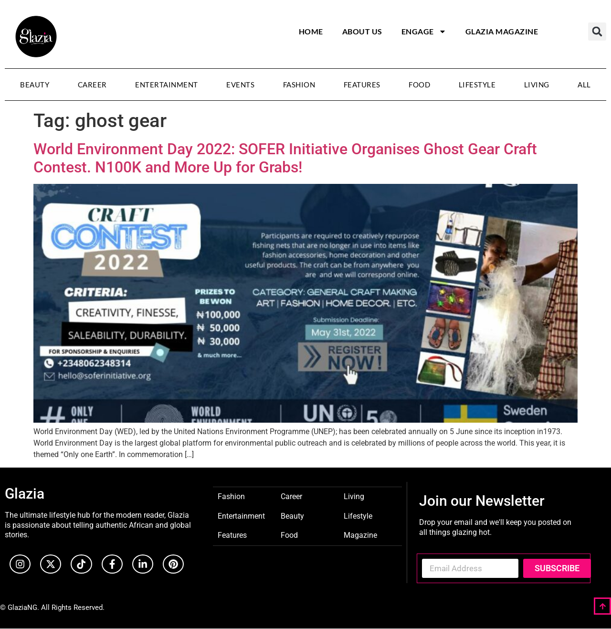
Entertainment (166, 84)
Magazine (360, 534)
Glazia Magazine (501, 31)
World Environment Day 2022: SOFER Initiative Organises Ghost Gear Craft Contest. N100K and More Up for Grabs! (285, 158)
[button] (597, 31)
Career (92, 84)
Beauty (34, 84)
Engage (423, 31)
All (584, 84)
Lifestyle (477, 84)
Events (240, 84)
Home (311, 31)
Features (362, 84)
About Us (362, 31)
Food (419, 84)
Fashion (299, 84)
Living (536, 84)
